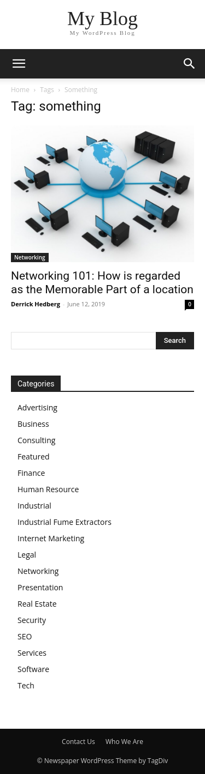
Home (20, 89)
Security (31, 620)
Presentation (40, 587)
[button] (18, 63)
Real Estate (37, 603)
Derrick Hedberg (35, 304)
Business (33, 424)
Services (31, 653)
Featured (33, 456)
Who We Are (124, 741)
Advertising (37, 407)
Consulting (36, 440)
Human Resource (48, 489)
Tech (25, 685)
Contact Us (78, 741)
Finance (31, 473)
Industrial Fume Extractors (64, 522)
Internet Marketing (50, 538)
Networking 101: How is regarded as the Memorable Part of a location (102, 282)
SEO (24, 636)
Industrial (34, 505)
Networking (29, 257)
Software (33, 669)
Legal (26, 554)
